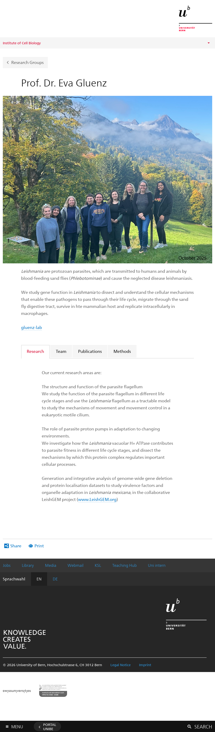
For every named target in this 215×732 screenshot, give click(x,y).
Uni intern (157, 565)
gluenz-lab (31, 327)
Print (39, 546)
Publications (90, 351)
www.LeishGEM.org (97, 499)
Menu (17, 725)
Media (50, 565)
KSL (98, 565)
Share (15, 546)
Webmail (75, 565)
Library (28, 565)
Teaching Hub (124, 565)
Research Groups (27, 62)
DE (55, 578)
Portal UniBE (49, 726)
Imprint (145, 664)
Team (61, 351)
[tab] (35, 351)
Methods (122, 351)
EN (39, 578)
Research (35, 351)
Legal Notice (120, 664)
